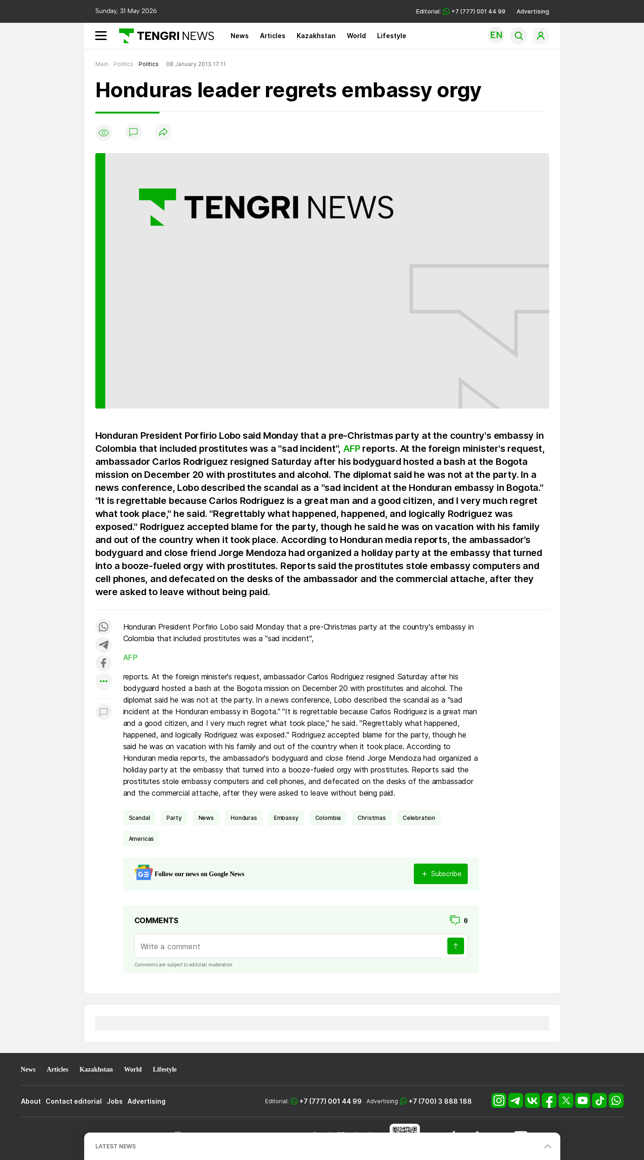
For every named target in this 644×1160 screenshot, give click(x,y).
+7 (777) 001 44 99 (330, 1101)
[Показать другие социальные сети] (103, 682)
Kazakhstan (316, 36)
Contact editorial (74, 1101)
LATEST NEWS (115, 1146)
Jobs (114, 1101)
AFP (351, 448)
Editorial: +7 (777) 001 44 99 (460, 11)
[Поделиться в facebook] (103, 664)
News (240, 36)
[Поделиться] (163, 132)
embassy (286, 817)
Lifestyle (391, 36)
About (31, 1101)
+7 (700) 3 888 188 (440, 1101)
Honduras (244, 817)
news (206, 817)
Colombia (328, 817)
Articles (272, 36)
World (356, 36)
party (173, 817)
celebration (419, 817)
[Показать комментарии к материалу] (103, 713)
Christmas (372, 817)
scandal (139, 817)
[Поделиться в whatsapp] (103, 627)
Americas (141, 838)
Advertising (533, 11)
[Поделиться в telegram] (103, 646)
